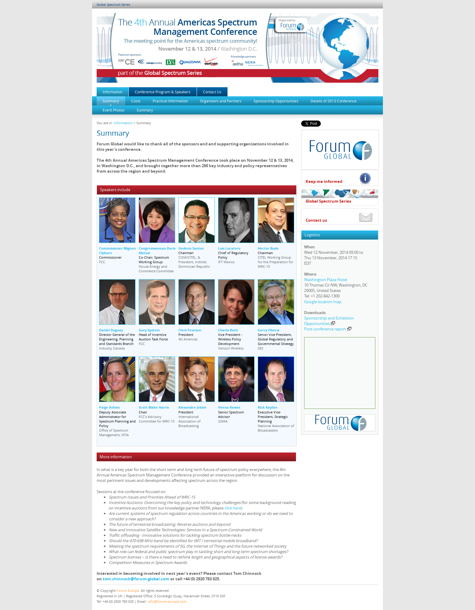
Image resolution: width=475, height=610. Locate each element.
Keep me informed (324, 181)
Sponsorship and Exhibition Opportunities (329, 320)
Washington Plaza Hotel (325, 279)
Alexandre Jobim (192, 407)
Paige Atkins (109, 407)
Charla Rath (228, 330)
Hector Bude (268, 248)
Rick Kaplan (267, 407)
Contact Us (212, 91)
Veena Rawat (229, 407)
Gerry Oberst (269, 330)
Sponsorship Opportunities (276, 100)
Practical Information (170, 100)
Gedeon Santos (191, 248)
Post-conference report (327, 329)
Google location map (322, 301)
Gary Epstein (149, 330)
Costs (136, 100)
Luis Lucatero (229, 248)
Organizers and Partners (220, 100)
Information (112, 91)
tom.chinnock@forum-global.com (136, 579)
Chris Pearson (189, 330)
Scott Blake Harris (154, 407)
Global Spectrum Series (113, 5)
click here (232, 508)
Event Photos (114, 110)
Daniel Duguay (111, 330)
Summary (111, 100)
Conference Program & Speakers (163, 91)
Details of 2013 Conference (334, 100)
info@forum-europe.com (167, 601)
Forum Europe (128, 590)
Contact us (316, 220)
